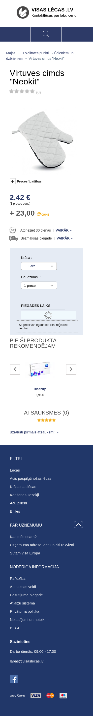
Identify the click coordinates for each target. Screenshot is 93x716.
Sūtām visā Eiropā (25, 553)
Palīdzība (18, 578)
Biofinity (40, 389)
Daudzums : (31, 277)
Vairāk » (63, 230)
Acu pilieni (18, 503)
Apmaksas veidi (23, 587)
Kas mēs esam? (23, 537)
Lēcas (15, 470)
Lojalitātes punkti (36, 53)
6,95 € (40, 395)
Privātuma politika (24, 611)
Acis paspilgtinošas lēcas (30, 478)
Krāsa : (26, 258)
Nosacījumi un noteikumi (30, 619)
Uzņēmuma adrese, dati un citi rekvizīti (42, 545)
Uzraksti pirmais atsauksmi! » (34, 432)
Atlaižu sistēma (22, 603)
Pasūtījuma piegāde (26, 595)
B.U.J (14, 628)
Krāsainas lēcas (23, 486)
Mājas (10, 53)
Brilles (15, 511)
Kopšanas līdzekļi (24, 495)
